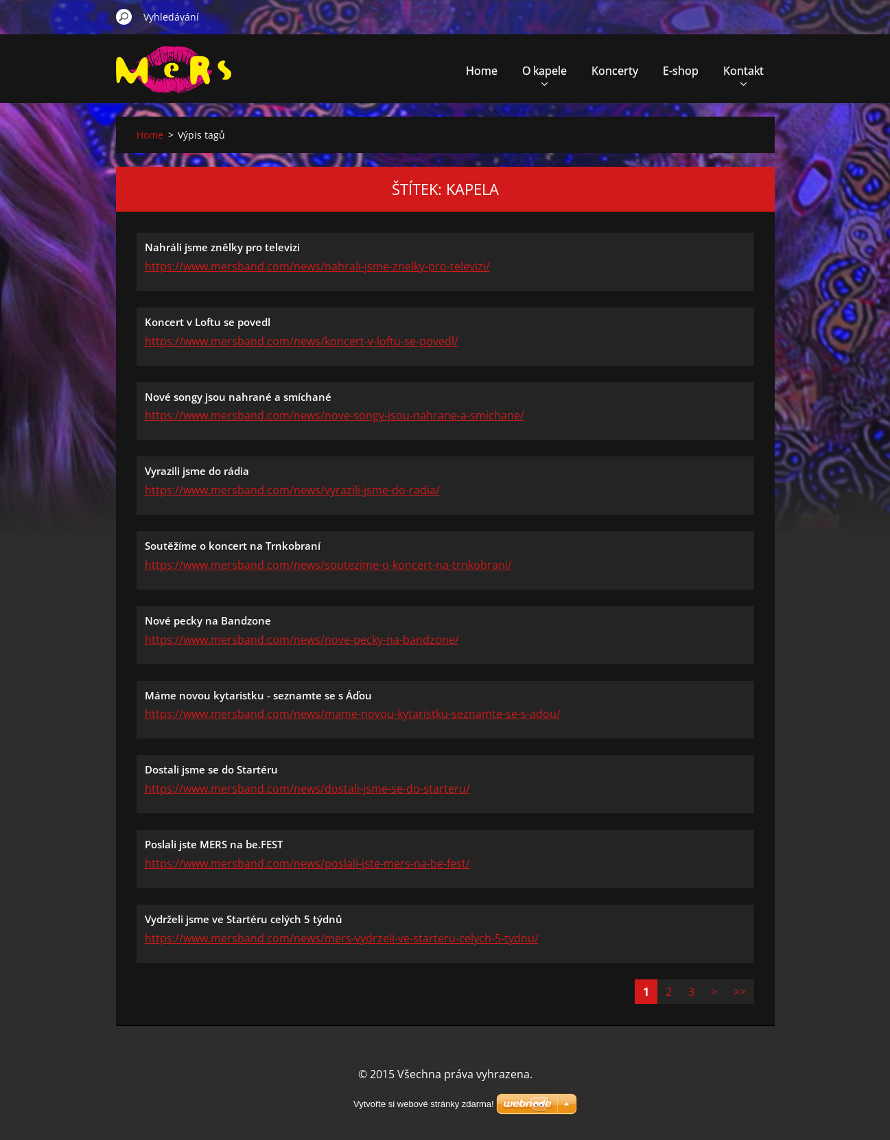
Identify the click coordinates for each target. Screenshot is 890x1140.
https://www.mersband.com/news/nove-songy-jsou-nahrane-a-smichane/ (334, 415)
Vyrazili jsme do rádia (197, 471)
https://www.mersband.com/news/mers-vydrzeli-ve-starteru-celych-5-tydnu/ (342, 938)
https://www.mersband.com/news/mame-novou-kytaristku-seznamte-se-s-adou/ (353, 713)
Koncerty (615, 70)
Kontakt (743, 74)
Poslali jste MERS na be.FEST (214, 844)
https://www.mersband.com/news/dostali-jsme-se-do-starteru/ (307, 788)
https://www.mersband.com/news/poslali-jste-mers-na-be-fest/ (307, 863)
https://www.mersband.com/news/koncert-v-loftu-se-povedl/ (301, 341)
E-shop (681, 70)
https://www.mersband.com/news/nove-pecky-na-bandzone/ (302, 639)
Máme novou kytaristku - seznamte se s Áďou (258, 695)
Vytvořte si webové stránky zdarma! (423, 1104)
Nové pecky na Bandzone (208, 620)
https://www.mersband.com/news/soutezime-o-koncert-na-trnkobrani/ (328, 564)
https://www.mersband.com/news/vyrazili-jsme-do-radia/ (292, 490)
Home (481, 70)
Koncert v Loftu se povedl (207, 322)
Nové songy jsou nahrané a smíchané (238, 397)
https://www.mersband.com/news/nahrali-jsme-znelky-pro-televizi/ (317, 266)
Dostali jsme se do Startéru (211, 769)
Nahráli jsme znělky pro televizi (222, 247)
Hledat (124, 16)
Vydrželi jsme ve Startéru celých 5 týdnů (243, 919)
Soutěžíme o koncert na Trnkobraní (232, 545)
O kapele (544, 74)
